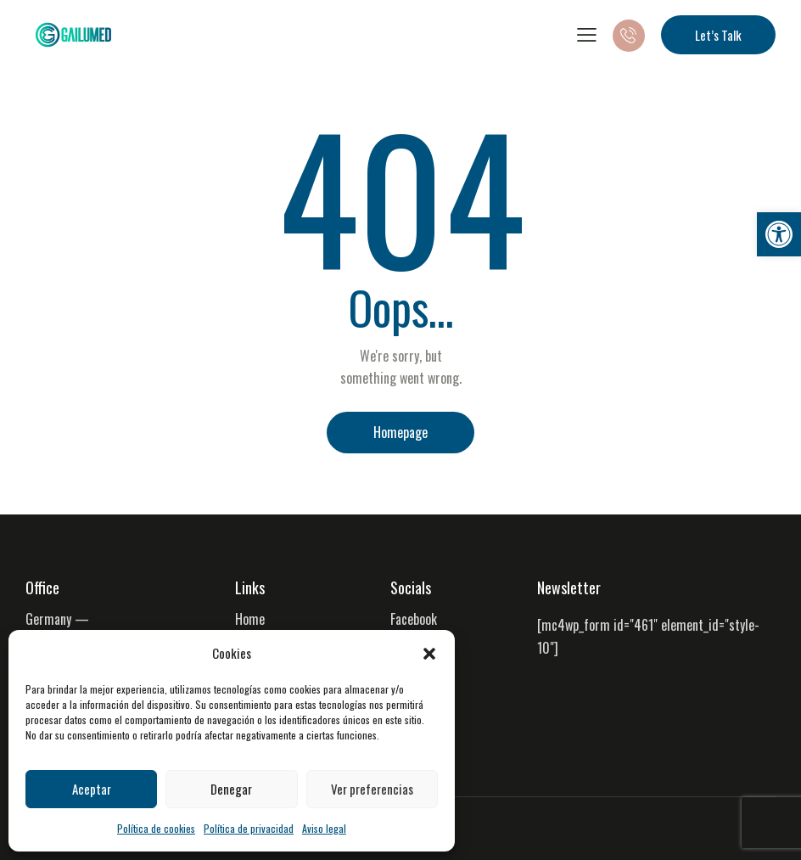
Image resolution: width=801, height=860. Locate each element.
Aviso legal (324, 828)
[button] (779, 234)
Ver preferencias (372, 788)
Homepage (400, 432)
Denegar (231, 788)
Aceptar (91, 788)
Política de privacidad (249, 828)
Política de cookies (156, 828)
